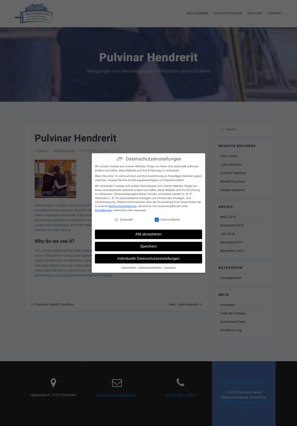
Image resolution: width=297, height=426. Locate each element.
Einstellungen (103, 207)
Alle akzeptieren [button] (148, 232)
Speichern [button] (148, 244)
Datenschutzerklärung (122, 203)
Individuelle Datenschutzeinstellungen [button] (148, 256)
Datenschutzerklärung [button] (150, 265)
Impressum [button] (170, 265)
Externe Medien (167, 217)
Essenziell (123, 217)
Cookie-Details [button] (129, 265)
